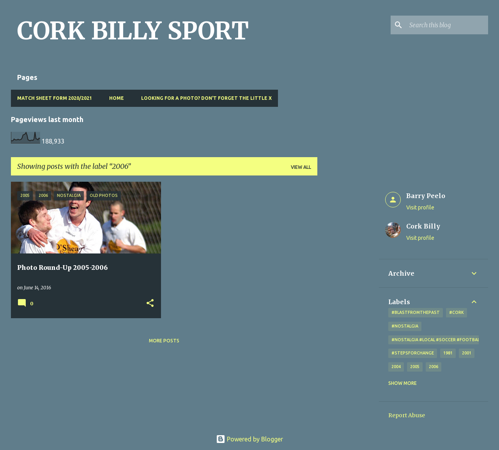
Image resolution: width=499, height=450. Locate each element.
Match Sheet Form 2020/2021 (54, 98)
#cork (456, 312)
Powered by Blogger (249, 439)
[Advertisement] (348, 299)
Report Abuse (406, 415)
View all (301, 167)
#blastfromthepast (415, 312)
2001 (466, 353)
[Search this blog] (447, 25)
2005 (414, 366)
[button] (150, 303)
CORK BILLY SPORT (133, 31)
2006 (433, 366)
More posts (164, 340)
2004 (396, 366)
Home (116, 98)
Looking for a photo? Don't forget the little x (206, 98)
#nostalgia (404, 326)
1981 (448, 353)
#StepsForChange (412, 353)
